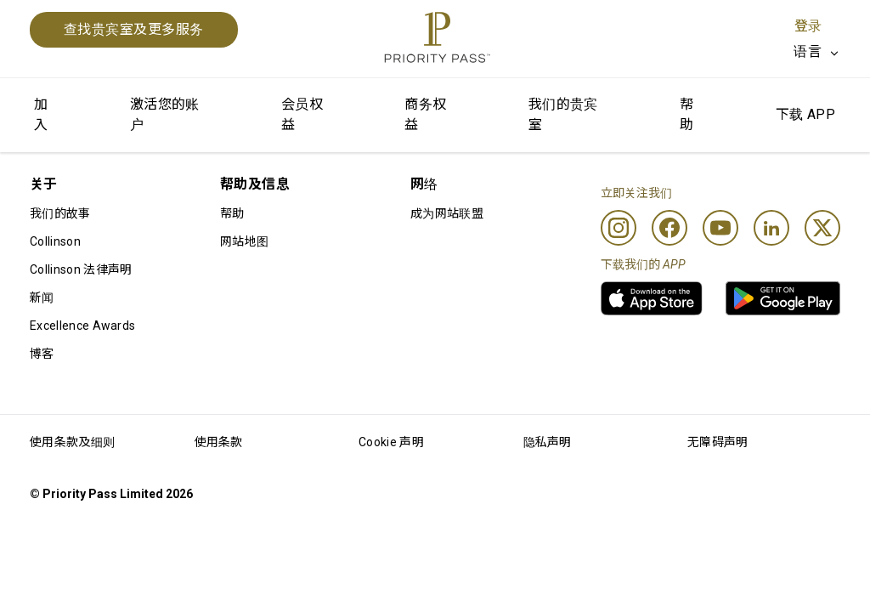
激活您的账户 (165, 114)
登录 (808, 26)
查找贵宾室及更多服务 (134, 29)
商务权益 (425, 114)
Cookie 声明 (391, 442)
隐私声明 (547, 442)
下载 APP (805, 114)
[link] (652, 298)
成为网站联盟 (446, 213)
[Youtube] (720, 228)
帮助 (686, 114)
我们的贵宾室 (563, 114)
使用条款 (219, 442)
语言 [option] (808, 51)
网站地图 (244, 241)
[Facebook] (669, 228)
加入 (41, 114)
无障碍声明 (718, 442)
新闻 (42, 297)
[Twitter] (822, 228)
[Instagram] (618, 228)
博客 (42, 353)
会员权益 (302, 114)
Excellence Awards (82, 325)
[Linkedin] (771, 228)
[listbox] (817, 51)
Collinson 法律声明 (81, 269)
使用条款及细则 (72, 442)
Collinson (55, 241)
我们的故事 (60, 213)
